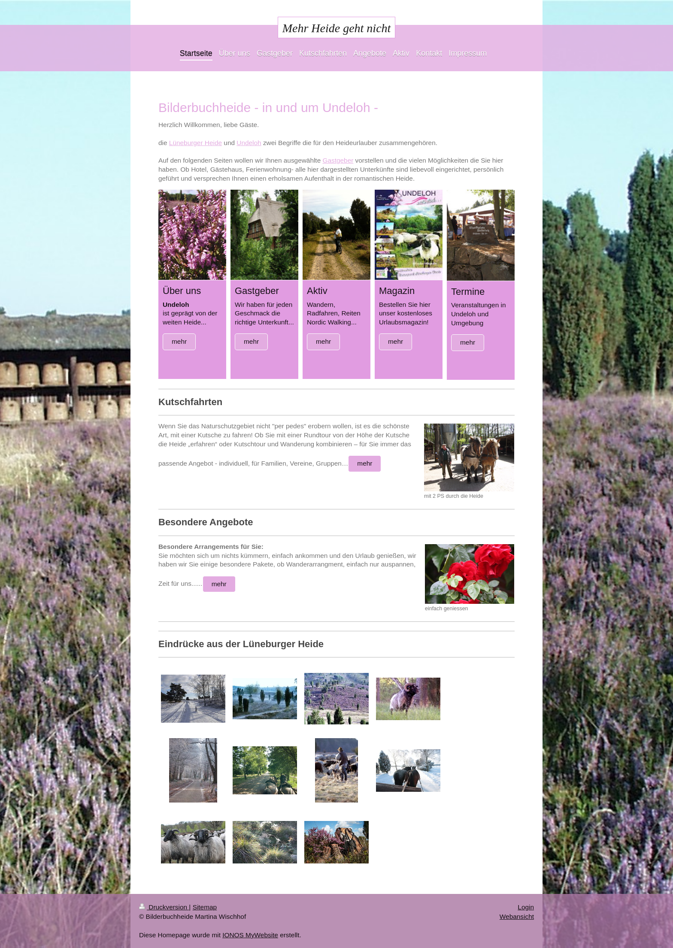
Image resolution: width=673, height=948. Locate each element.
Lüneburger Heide (195, 142)
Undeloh (248, 142)
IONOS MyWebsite (250, 935)
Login (526, 907)
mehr (179, 341)
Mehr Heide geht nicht (336, 28)
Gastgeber (337, 160)
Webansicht (517, 916)
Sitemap (205, 907)
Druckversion (164, 907)
